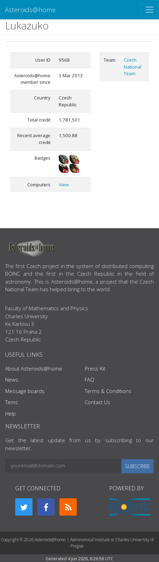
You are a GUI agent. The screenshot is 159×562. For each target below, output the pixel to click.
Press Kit (95, 368)
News (11, 379)
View (64, 184)
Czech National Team (132, 67)
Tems (11, 402)
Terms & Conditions (108, 390)
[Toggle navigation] (149, 9)
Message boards (25, 390)
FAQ (89, 379)
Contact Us (97, 402)
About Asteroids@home (33, 368)
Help (10, 413)
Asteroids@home (30, 9)
